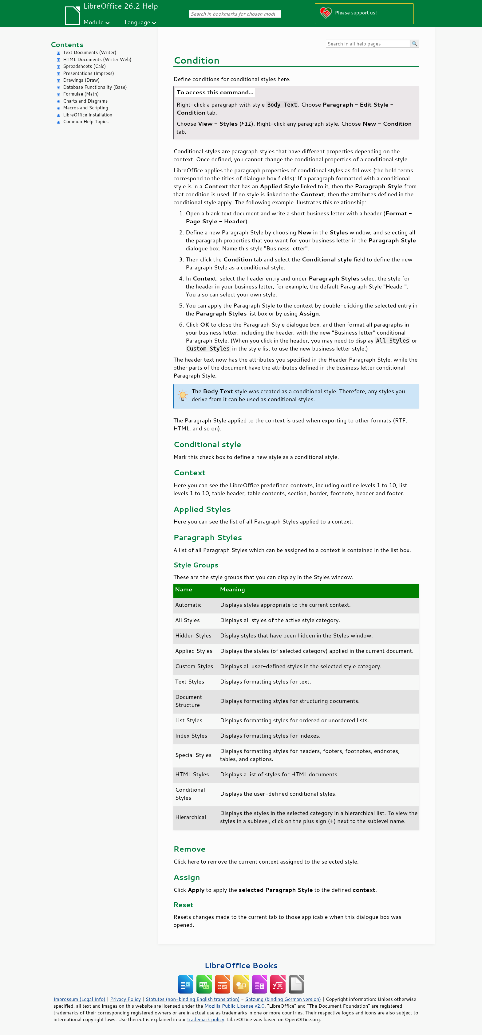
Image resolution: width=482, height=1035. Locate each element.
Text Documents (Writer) (90, 52)
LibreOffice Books (241, 965)
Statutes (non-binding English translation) (192, 999)
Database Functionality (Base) (95, 87)
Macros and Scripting (85, 107)
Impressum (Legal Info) (79, 999)
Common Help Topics (86, 121)
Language (137, 22)
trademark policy (205, 1019)
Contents (66, 44)
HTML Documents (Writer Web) (97, 59)
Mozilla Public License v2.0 (234, 1005)
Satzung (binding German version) (283, 999)
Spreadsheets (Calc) (84, 66)
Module (93, 22)
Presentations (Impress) (88, 73)
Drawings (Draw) (81, 80)
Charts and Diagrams (85, 101)
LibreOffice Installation (87, 115)
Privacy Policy (125, 999)
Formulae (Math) (81, 94)
